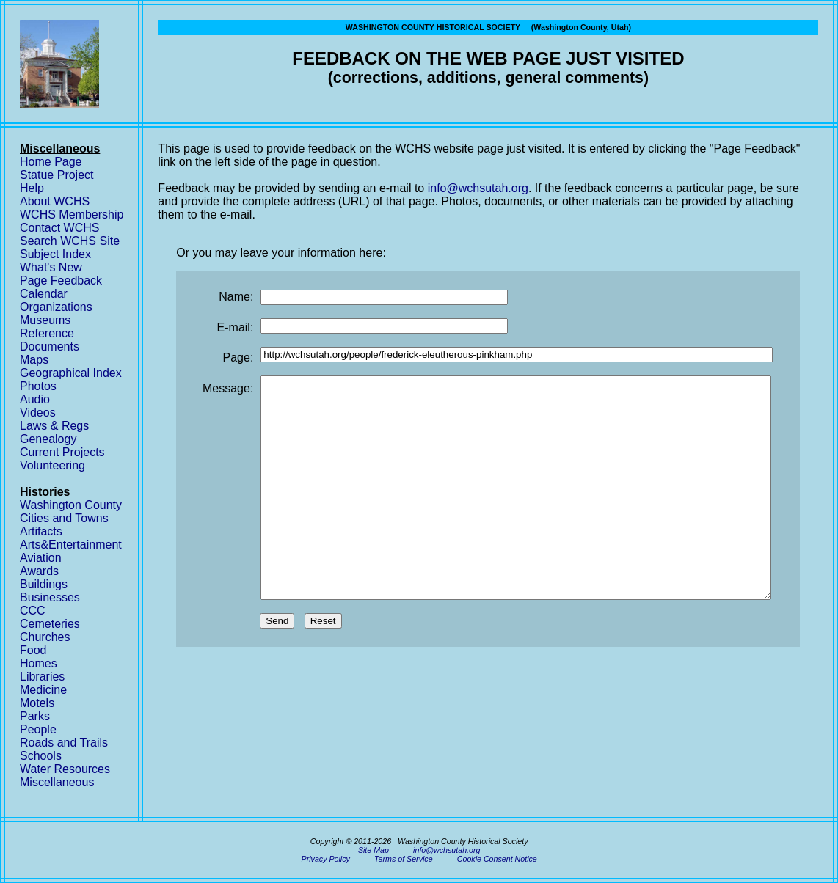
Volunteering (52, 465)
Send (277, 664)
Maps (34, 359)
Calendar (44, 293)
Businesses (50, 597)
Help (32, 188)
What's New (51, 267)
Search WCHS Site (70, 241)
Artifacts (41, 531)
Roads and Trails (64, 742)
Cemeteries (50, 624)
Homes (38, 663)
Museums (45, 320)
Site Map (373, 850)
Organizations (56, 307)
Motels (37, 703)
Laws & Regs (54, 425)
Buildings (44, 584)
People (38, 729)
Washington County (71, 505)
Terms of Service (403, 858)
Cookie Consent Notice (497, 858)
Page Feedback (61, 280)
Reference (47, 333)
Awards (39, 571)
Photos (38, 386)
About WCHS (55, 201)
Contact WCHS (59, 227)
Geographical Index (71, 373)
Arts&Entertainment (71, 544)
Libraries (42, 676)
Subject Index (55, 254)
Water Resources (65, 769)
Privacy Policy (326, 858)
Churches (45, 637)
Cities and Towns (64, 518)
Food (33, 650)
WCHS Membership (71, 214)
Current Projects (62, 452)
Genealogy (48, 439)
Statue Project (57, 175)
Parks (35, 716)
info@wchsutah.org (478, 188)
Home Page (51, 161)
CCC (32, 610)
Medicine (43, 690)
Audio (35, 399)
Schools (41, 756)
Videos (38, 412)
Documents (49, 346)
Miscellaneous (57, 782)
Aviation (41, 558)
